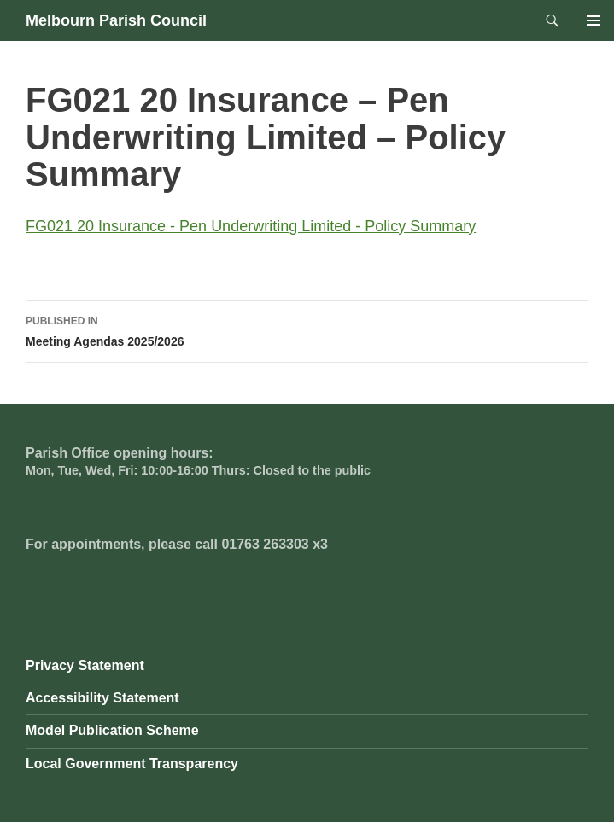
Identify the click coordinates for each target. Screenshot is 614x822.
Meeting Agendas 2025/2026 (307, 329)
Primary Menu (593, 20)
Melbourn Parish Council (116, 20)
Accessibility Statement (102, 698)
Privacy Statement (85, 665)
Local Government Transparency (132, 763)
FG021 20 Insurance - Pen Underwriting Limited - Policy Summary (251, 226)
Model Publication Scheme (112, 730)
